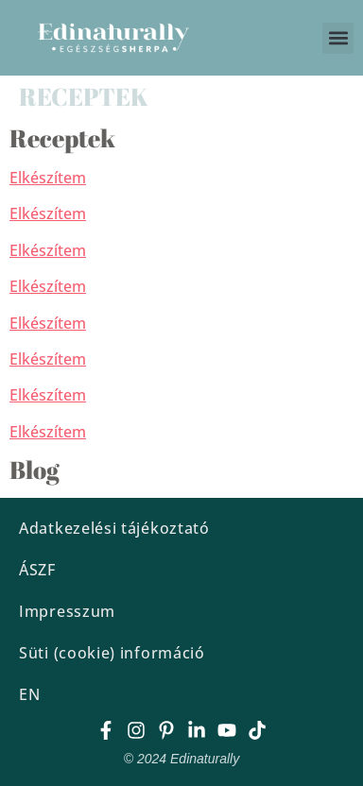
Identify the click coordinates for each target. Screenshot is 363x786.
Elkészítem (47, 177)
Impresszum (67, 611)
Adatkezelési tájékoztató (114, 528)
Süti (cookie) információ (112, 652)
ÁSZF (37, 569)
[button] (338, 38)
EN (29, 694)
